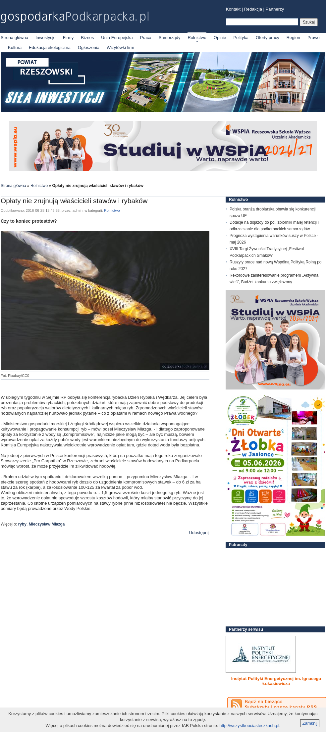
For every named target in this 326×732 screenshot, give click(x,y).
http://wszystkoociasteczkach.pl (249, 725)
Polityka (240, 37)
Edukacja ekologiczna (50, 47)
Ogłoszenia (88, 47)
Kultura (15, 47)
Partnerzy (275, 9)
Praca (145, 37)
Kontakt (233, 9)
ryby (22, 524)
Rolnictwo (197, 37)
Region (293, 37)
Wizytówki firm (120, 47)
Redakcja (253, 9)
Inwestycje (45, 37)
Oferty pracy (267, 37)
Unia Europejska (117, 37)
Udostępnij (199, 532)
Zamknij (309, 723)
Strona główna (14, 37)
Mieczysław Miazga (47, 524)
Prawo (313, 37)
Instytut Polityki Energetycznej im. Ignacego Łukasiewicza (276, 681)
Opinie (220, 37)
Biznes (87, 37)
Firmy (68, 37)
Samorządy (170, 37)
